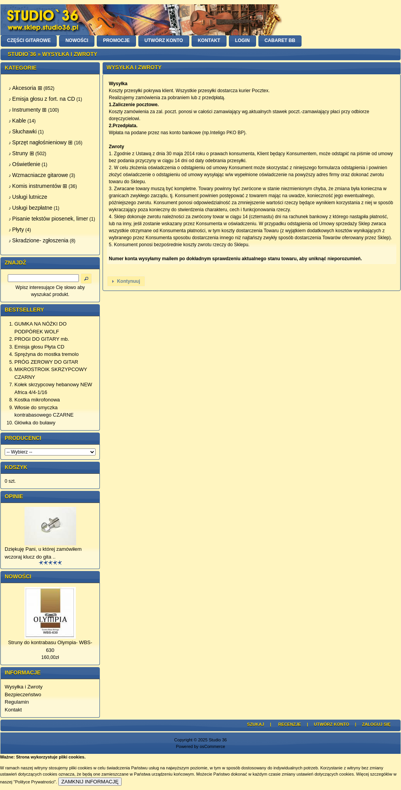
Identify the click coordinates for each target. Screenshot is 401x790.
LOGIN (242, 40)
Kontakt (13, 710)
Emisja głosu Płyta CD (39, 347)
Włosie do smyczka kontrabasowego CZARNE (43, 411)
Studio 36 (218, 739)
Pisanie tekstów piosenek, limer (50, 218)
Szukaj (255, 724)
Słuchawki (24, 131)
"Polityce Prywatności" (35, 781)
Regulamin (17, 702)
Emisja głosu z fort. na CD (43, 99)
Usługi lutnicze (29, 197)
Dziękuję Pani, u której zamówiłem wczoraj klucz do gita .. (43, 553)
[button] (126, 281)
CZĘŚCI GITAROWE (29, 40)
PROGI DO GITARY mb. (41, 339)
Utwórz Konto (331, 724)
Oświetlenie (26, 164)
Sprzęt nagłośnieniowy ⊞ (42, 142)
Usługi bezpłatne (32, 208)
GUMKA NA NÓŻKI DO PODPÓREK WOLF (40, 328)
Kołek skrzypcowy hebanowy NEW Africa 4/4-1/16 (53, 388)
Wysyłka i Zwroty (23, 687)
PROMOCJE (116, 40)
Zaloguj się (376, 724)
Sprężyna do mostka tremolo (46, 354)
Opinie (14, 496)
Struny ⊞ (23, 153)
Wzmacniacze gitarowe (40, 175)
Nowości (18, 576)
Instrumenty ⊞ (29, 110)
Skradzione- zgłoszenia (40, 240)
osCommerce (212, 746)
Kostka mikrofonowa (37, 400)
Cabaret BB (280, 40)
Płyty (18, 229)
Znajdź (15, 262)
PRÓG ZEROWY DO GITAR (46, 362)
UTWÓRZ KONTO (164, 40)
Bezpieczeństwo (23, 694)
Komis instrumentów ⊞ (39, 186)
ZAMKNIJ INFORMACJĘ (90, 782)
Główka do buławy (35, 423)
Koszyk (16, 467)
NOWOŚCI (76, 40)
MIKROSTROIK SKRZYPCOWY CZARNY (50, 373)
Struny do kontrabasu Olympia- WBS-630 (50, 646)
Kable (19, 120)
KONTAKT (209, 40)
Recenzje (289, 724)
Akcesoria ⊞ (27, 88)
